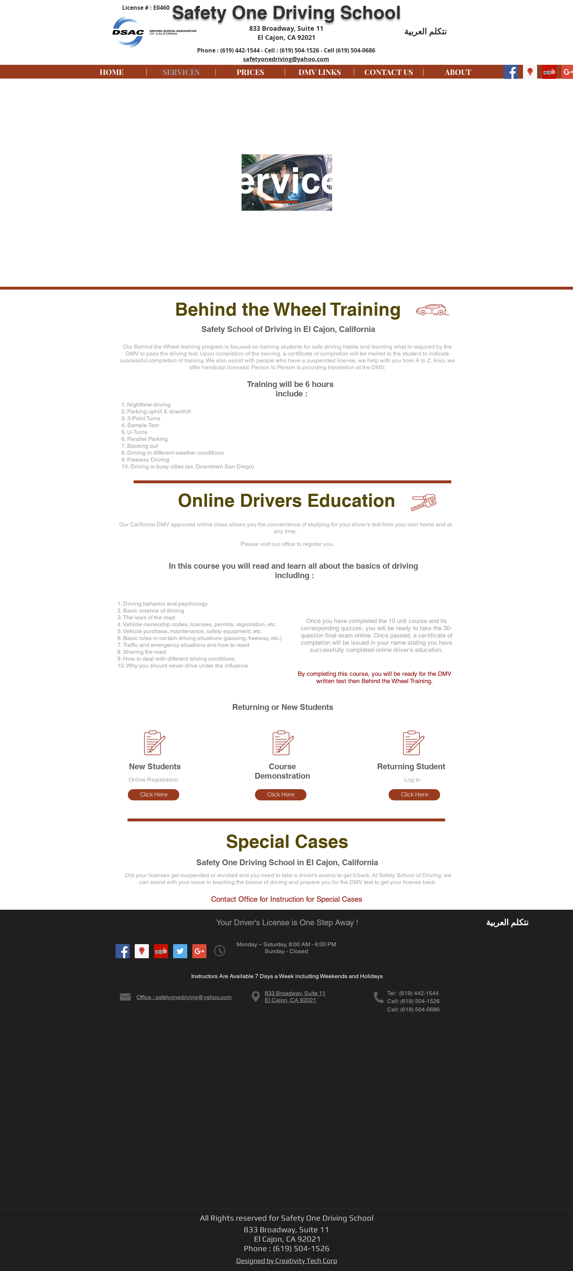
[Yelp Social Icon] (549, 72)
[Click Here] (153, 794)
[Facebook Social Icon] (511, 72)
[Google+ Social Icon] (199, 951)
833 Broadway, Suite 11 (295, 993)
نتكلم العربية (425, 31)
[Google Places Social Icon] (530, 72)
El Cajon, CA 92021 (290, 1000)
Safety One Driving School (286, 12)
